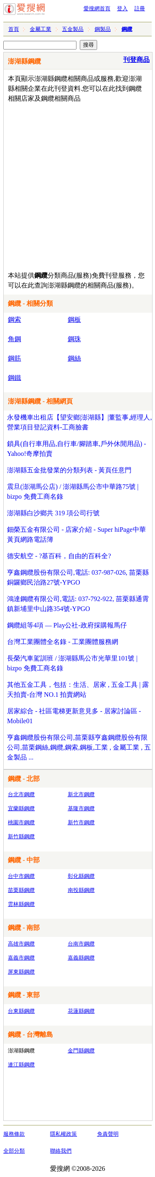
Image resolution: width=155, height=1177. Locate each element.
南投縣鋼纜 (81, 890)
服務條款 (14, 1134)
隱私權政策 (63, 1134)
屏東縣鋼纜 (21, 972)
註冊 (139, 8)
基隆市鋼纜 (81, 808)
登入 (122, 8)
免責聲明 (108, 1134)
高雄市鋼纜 (21, 944)
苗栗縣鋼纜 (21, 890)
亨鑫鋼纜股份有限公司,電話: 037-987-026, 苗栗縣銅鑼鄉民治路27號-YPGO (78, 577)
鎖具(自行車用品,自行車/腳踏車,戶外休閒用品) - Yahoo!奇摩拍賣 (76, 448)
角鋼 (14, 338)
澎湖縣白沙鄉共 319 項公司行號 (53, 513)
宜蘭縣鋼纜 (21, 808)
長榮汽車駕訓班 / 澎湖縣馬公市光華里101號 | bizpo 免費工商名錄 (72, 663)
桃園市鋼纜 (21, 822)
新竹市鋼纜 (81, 822)
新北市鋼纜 (81, 794)
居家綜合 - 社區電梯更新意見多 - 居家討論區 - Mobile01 (74, 716)
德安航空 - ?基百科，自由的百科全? (59, 555)
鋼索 (14, 319)
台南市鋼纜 (81, 944)
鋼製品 (103, 29)
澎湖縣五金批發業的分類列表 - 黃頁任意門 (69, 470)
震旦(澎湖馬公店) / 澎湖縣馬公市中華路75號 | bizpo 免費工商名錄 (72, 491)
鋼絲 (74, 358)
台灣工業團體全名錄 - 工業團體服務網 (62, 641)
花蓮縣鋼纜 (81, 1011)
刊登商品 (136, 59)
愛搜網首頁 (96, 8)
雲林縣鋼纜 (21, 904)
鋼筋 (14, 358)
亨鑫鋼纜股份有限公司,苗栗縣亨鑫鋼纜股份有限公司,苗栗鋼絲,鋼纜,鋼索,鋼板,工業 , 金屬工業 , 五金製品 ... (79, 747)
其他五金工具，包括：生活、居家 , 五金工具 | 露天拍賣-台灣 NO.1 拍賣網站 (78, 689)
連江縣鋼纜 (21, 1064)
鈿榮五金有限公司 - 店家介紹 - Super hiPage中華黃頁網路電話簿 (76, 534)
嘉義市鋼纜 (21, 958)
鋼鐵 (14, 377)
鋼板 (74, 319)
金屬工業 (40, 29)
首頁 (13, 29)
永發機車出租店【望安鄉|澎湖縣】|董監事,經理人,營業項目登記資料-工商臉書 (79, 422)
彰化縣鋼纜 (81, 876)
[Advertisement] (77, 185)
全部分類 (14, 1151)
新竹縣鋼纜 (21, 836)
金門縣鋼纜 (81, 1050)
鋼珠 (74, 338)
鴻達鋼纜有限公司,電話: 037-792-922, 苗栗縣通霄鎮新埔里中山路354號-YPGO (78, 603)
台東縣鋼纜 (21, 1011)
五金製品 (72, 29)
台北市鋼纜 (21, 794)
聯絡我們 (61, 1151)
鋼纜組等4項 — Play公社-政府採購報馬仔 (67, 625)
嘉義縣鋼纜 (81, 958)
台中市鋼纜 (21, 876)
